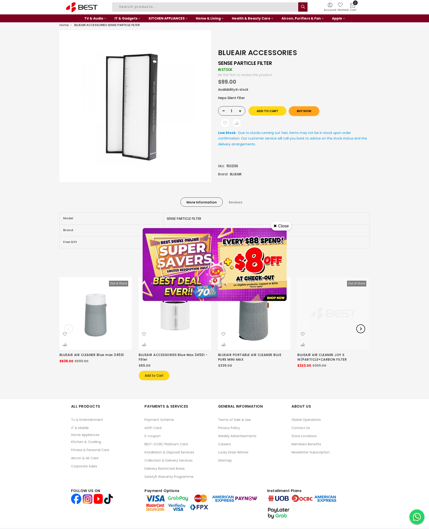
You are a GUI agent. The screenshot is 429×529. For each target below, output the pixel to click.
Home (64, 25)
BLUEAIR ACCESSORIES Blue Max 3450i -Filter (173, 357)
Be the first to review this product (245, 75)
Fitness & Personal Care (90, 450)
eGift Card (152, 428)
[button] (64, 334)
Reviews (235, 202)
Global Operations (306, 419)
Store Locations (304, 436)
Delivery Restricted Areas (164, 468)
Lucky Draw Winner (233, 452)
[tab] (201, 202)
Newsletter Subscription (310, 452)
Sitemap (225, 460)
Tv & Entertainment (87, 419)
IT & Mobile (80, 428)
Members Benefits (306, 444)
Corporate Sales (84, 466)
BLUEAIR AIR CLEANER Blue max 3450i (91, 355)
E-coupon (152, 436)
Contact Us (300, 428)
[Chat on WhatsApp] (416, 516)
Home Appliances (85, 435)
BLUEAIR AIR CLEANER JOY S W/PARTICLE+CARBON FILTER (322, 357)
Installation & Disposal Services (169, 452)
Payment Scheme (159, 419)
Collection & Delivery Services (168, 460)
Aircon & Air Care (84, 458)
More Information (202, 202)
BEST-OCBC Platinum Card (166, 444)
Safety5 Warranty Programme (168, 476)
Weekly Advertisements (237, 436)
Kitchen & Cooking (86, 441)
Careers (224, 444)
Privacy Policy (229, 428)
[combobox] (205, 7)
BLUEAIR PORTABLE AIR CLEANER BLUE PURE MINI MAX (250, 357)
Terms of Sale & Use (234, 419)
